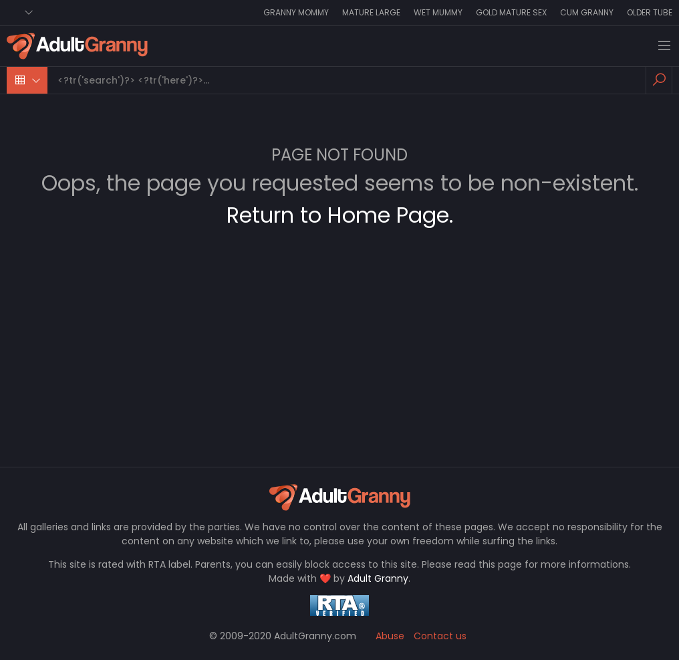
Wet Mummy (438, 12)
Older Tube (649, 12)
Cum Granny (587, 12)
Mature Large (371, 12)
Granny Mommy (296, 12)
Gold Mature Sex (511, 12)
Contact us (440, 636)
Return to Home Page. (340, 215)
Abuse (390, 636)
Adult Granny (378, 578)
